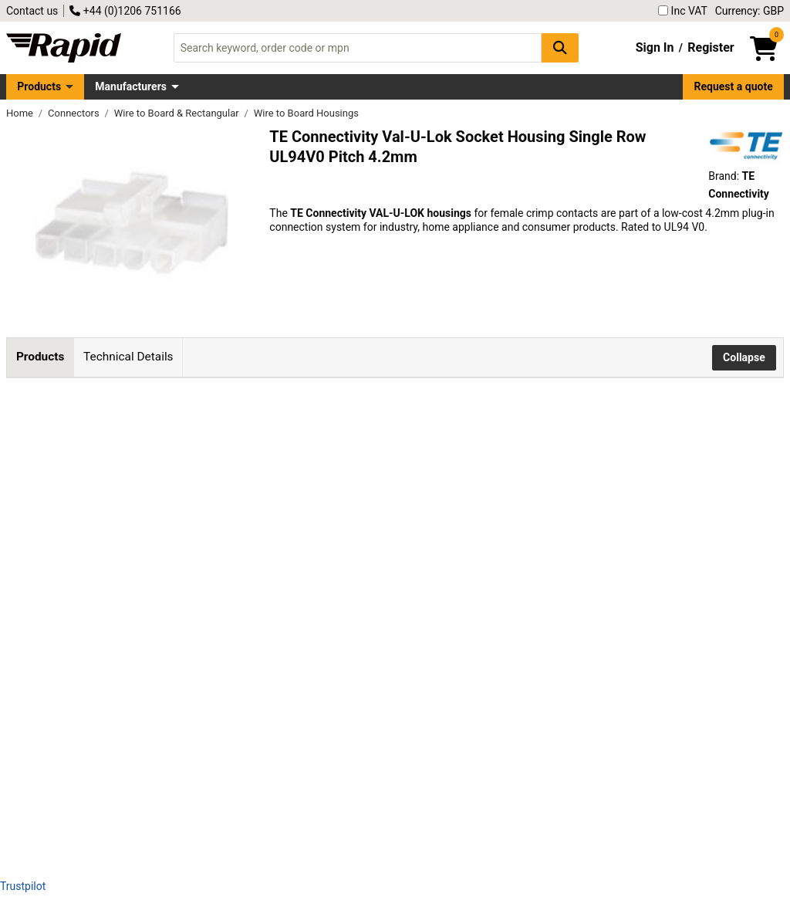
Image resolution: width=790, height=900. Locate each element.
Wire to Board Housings (306, 113)
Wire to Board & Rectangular (177, 113)
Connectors (75, 113)
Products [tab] (40, 357)
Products (39, 86)
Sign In (655, 47)
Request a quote (733, 86)
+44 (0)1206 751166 (125, 11)
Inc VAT (682, 10)
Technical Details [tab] (128, 357)
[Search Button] (560, 47)
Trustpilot (23, 886)
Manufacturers (131, 86)
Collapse (744, 357)
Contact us (32, 11)
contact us (351, 678)
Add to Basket (414, 485)
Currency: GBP (749, 10)
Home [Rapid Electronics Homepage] (20, 113)
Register (710, 47)
